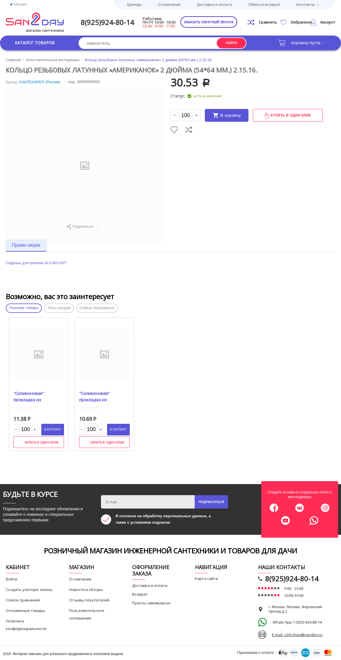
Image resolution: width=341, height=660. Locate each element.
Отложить (174, 129)
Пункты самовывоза (151, 603)
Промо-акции (26, 245)
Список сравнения (23, 600)
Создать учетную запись (29, 589)
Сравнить (188, 129)
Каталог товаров (35, 42)
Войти (11, 579)
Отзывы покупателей (89, 600)
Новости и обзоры (86, 589)
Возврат (140, 594)
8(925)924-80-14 (107, 22)
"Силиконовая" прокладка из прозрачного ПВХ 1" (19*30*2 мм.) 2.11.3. (34, 396)
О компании (169, 4)
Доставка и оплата (214, 4)
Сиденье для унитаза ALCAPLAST (36, 263)
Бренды (134, 4)
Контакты (305, 4)
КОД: (71, 82)
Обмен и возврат (264, 4)
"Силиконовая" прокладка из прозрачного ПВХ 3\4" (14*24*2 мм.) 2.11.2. (102, 396)
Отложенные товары (25, 610)
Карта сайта (206, 578)
